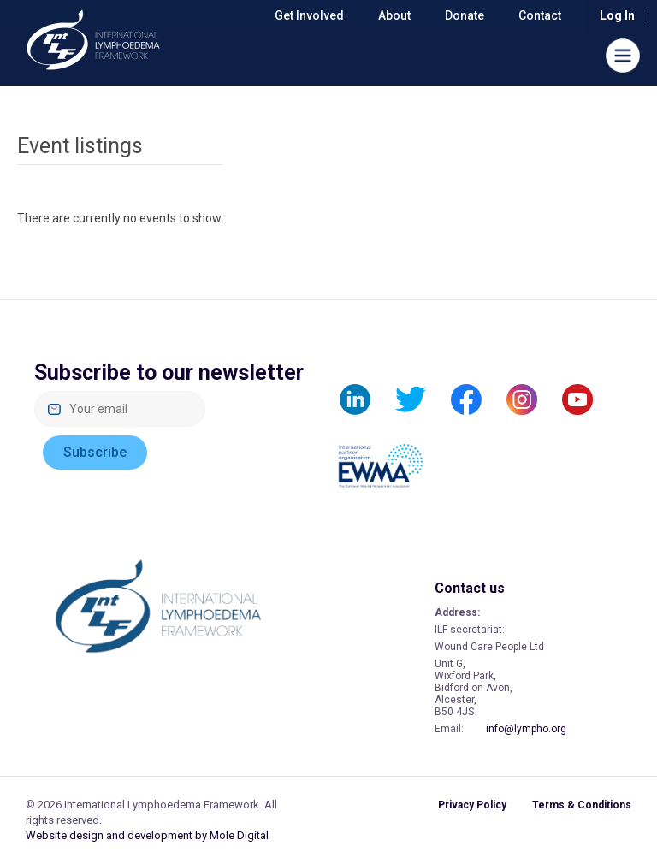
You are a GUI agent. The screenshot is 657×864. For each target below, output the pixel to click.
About (394, 15)
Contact (539, 15)
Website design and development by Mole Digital (147, 835)
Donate (464, 15)
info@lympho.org (526, 729)
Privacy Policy (472, 805)
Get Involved (309, 15)
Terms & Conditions (581, 805)
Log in (617, 15)
